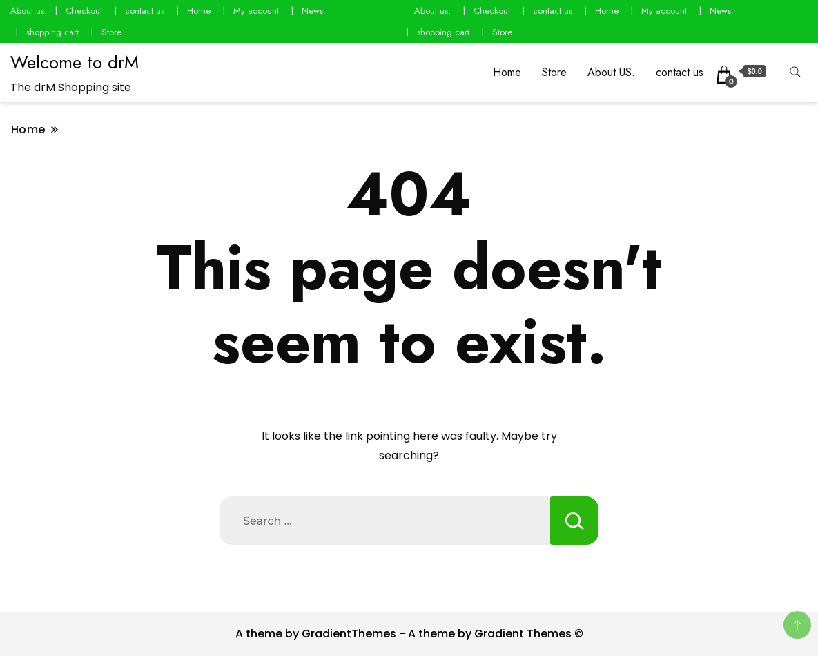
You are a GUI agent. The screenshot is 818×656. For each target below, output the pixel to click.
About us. (28, 10)
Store (111, 32)
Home (199, 10)
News (312, 10)
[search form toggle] (795, 72)
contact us (144, 10)
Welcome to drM (74, 62)
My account (256, 10)
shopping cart (52, 32)
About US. (611, 72)
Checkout (84, 10)
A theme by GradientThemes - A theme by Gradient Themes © (409, 633)
